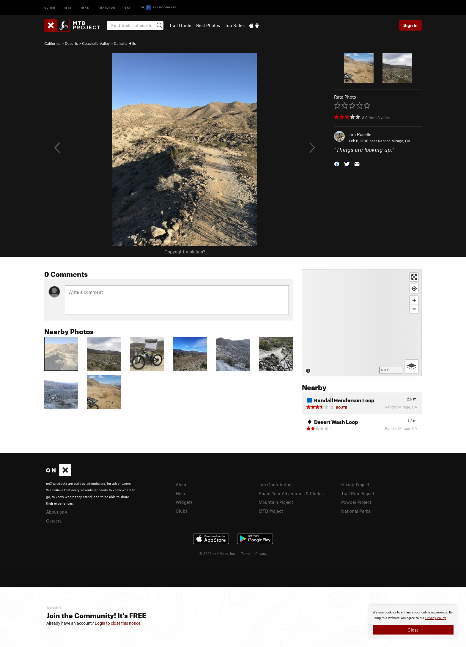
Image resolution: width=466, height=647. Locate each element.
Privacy (261, 553)
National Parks (355, 511)
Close (413, 629)
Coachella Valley (96, 43)
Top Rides (235, 25)
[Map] (361, 323)
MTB (68, 7)
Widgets (184, 502)
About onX (56, 512)
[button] (336, 163)
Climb (50, 7)
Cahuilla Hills (125, 43)
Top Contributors (275, 484)
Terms (245, 553)
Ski (128, 7)
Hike (85, 7)
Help (180, 493)
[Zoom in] (414, 300)
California (52, 43)
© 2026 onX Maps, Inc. (217, 553)
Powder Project (356, 502)
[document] (413, 622)
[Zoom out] (414, 308)
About (182, 484)
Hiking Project (355, 484)
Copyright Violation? (184, 251)
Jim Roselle (360, 134)
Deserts (71, 43)
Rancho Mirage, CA (394, 140)
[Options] (411, 366)
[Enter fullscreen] (414, 277)
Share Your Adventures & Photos (291, 493)
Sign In (410, 25)
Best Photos (208, 25)
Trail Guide (180, 25)
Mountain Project (276, 502)
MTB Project (271, 511)
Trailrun (107, 7)
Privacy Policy (435, 618)
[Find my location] (414, 288)
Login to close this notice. (118, 623)
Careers (54, 520)
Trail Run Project (357, 493)
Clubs (182, 511)
